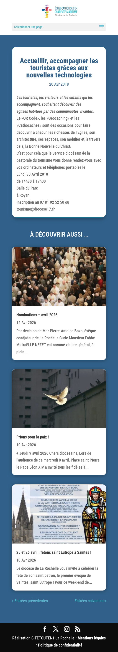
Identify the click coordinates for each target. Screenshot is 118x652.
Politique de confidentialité (60, 645)
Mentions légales (92, 638)
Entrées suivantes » (90, 600)
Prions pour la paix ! (32, 437)
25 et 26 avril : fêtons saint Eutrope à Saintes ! (53, 552)
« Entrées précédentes (30, 600)
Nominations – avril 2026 (36, 314)
